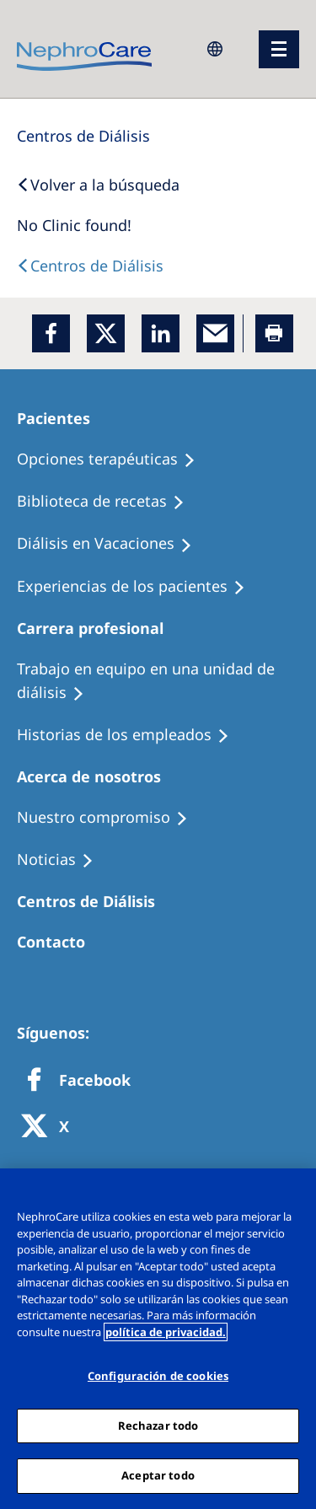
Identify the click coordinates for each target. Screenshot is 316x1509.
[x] (106, 333)
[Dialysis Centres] (83, 136)
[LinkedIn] (160, 333)
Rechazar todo (158, 1425)
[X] (50, 1127)
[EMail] (215, 333)
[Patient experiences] (138, 586)
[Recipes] (108, 501)
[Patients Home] (61, 418)
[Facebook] (51, 333)
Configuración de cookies (158, 1375)
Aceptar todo (158, 1475)
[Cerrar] (295, 1192)
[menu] (279, 49)
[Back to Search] (98, 184)
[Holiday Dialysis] (112, 543)
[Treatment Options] (114, 459)
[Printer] (274, 333)
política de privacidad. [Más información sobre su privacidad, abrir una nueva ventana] (165, 1332)
